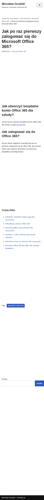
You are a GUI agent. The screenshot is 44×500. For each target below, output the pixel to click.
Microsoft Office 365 (19, 51)
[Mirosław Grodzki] (14, 5)
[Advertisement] (22, 82)
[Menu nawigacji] (39, 5)
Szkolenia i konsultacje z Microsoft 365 (16, 18)
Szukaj (4, 379)
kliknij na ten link (18, 125)
